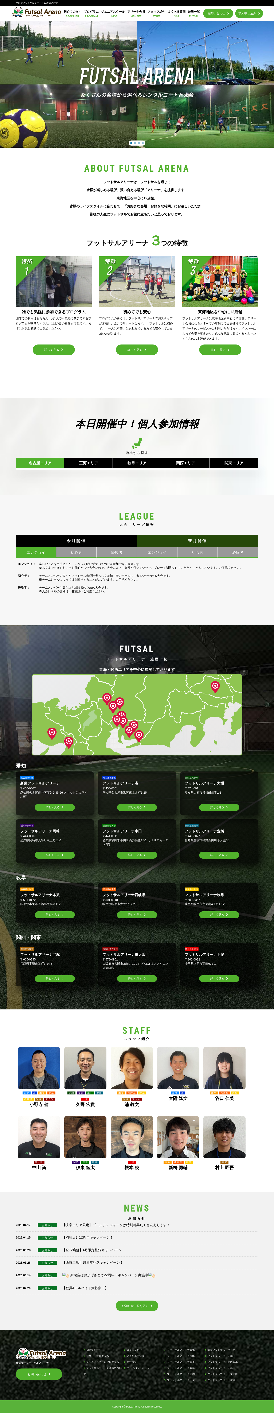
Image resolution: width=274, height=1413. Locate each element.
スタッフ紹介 (134, 1349)
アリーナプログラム (97, 1356)
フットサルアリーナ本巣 (181, 1361)
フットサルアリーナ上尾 (181, 1380)
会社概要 (132, 1361)
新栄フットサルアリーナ (221, 1349)
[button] (131, 143)
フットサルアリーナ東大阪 (222, 1374)
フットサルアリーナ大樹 (181, 1374)
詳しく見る (53, 807)
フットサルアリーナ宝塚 (181, 1356)
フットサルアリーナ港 (220, 1368)
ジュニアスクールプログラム (102, 1361)
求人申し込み (247, 13)
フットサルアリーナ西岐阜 (222, 1361)
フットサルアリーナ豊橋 (181, 1349)
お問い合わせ (216, 13)
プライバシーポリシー (139, 1368)
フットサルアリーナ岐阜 (221, 1380)
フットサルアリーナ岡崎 (181, 1368)
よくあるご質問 (135, 1356)
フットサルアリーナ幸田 (221, 1356)
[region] (137, 84)
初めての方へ (93, 1349)
